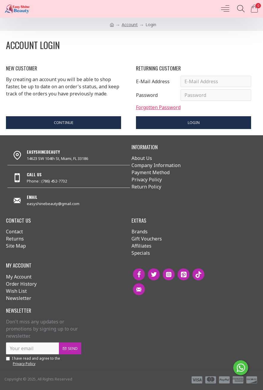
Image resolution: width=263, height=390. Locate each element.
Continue (63, 122)
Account (130, 24)
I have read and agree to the (33, 361)
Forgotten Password (158, 107)
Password (147, 95)
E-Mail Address (153, 81)
